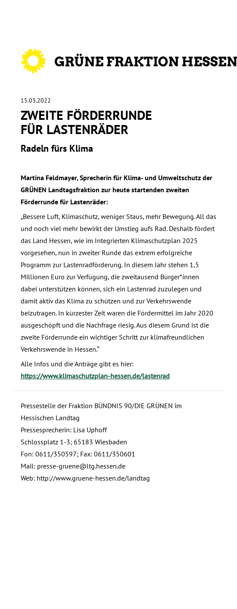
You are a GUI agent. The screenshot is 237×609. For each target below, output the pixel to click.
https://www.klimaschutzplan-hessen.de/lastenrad (95, 376)
